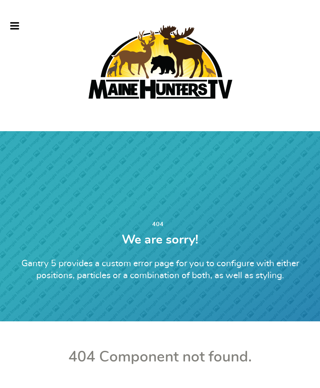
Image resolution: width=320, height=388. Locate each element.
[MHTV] (160, 66)
